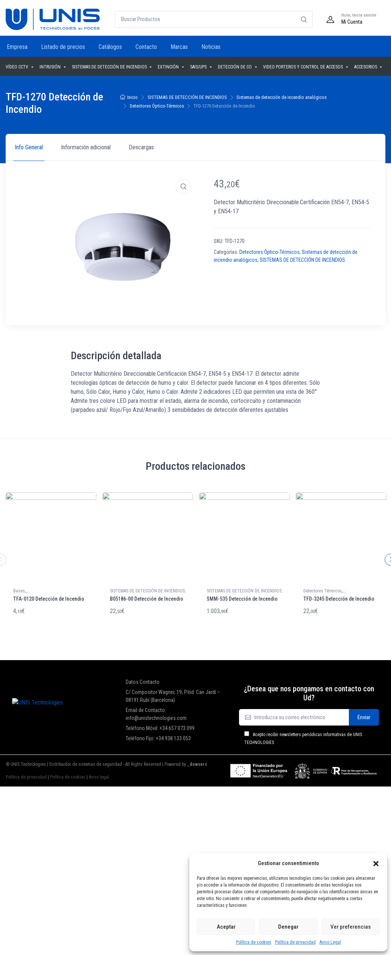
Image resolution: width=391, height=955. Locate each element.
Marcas (179, 46)
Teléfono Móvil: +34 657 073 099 (160, 726)
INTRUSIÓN (51, 67)
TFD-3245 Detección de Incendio (338, 599)
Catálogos (110, 46)
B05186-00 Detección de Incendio (146, 599)
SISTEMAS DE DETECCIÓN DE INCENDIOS (110, 67)
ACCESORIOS (366, 67)
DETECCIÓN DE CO (235, 67)
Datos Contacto (143, 680)
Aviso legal (99, 774)
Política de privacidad (295, 942)
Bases (19, 591)
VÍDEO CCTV (17, 67)
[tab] (29, 147)
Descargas (141, 147)
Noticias (211, 46)
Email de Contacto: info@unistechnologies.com (156, 712)
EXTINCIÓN (169, 67)
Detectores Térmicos (322, 591)
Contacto (146, 46)
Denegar (288, 926)
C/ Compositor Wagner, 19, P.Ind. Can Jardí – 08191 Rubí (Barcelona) (173, 694)
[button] (376, 863)
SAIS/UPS (199, 67)
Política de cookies (253, 942)
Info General (29, 147)
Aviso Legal (330, 942)
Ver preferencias (350, 926)
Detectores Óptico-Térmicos (157, 106)
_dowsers (196, 762)
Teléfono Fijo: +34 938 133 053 (158, 736)
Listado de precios (63, 46)
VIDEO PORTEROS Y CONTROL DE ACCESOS (303, 67)
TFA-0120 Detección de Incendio (48, 599)
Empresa (17, 46)
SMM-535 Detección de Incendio (242, 599)
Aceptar (226, 926)
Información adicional (86, 147)
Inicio (132, 97)
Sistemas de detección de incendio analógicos (281, 97)
